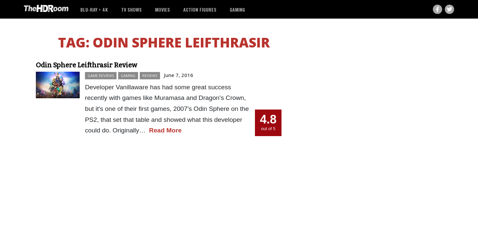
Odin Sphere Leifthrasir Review (86, 65)
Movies (162, 9)
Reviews (149, 75)
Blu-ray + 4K (94, 9)
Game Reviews (101, 75)
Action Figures (199, 9)
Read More (165, 130)
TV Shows (131, 9)
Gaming (237, 9)
